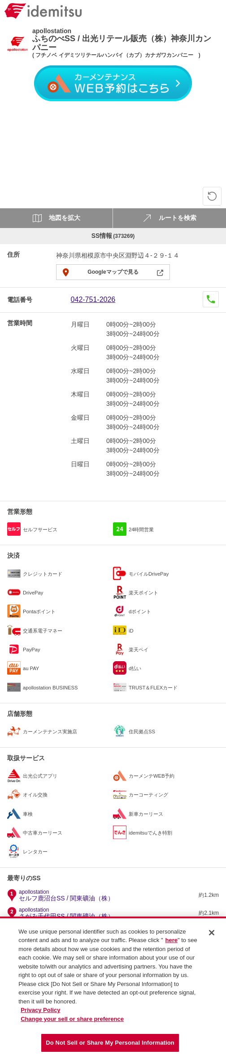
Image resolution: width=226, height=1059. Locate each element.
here (171, 943)
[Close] (212, 936)
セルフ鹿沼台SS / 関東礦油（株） (66, 895)
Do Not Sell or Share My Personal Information (110, 1046)
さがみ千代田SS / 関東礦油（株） (66, 913)
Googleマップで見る (112, 272)
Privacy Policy (40, 1014)
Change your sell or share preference (72, 1022)
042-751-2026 (93, 299)
